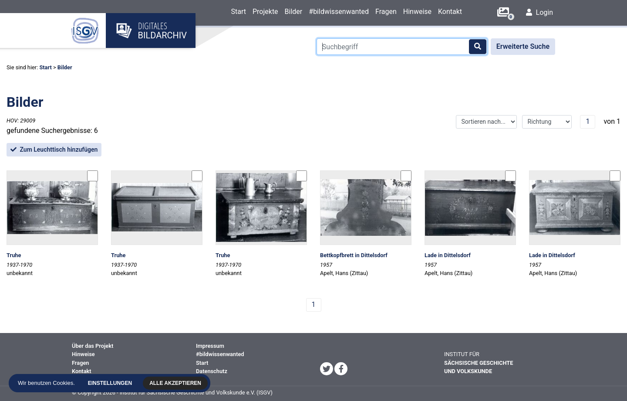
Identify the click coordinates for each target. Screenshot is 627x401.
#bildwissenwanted (339, 11)
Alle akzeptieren (177, 383)
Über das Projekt (92, 346)
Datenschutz (211, 371)
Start (238, 11)
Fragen (386, 11)
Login (539, 12)
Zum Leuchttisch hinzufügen (54, 149)
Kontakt (450, 11)
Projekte (265, 11)
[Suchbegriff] (402, 46)
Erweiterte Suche (522, 46)
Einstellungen (112, 383)
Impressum (210, 346)
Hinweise (417, 11)
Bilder (294, 11)
